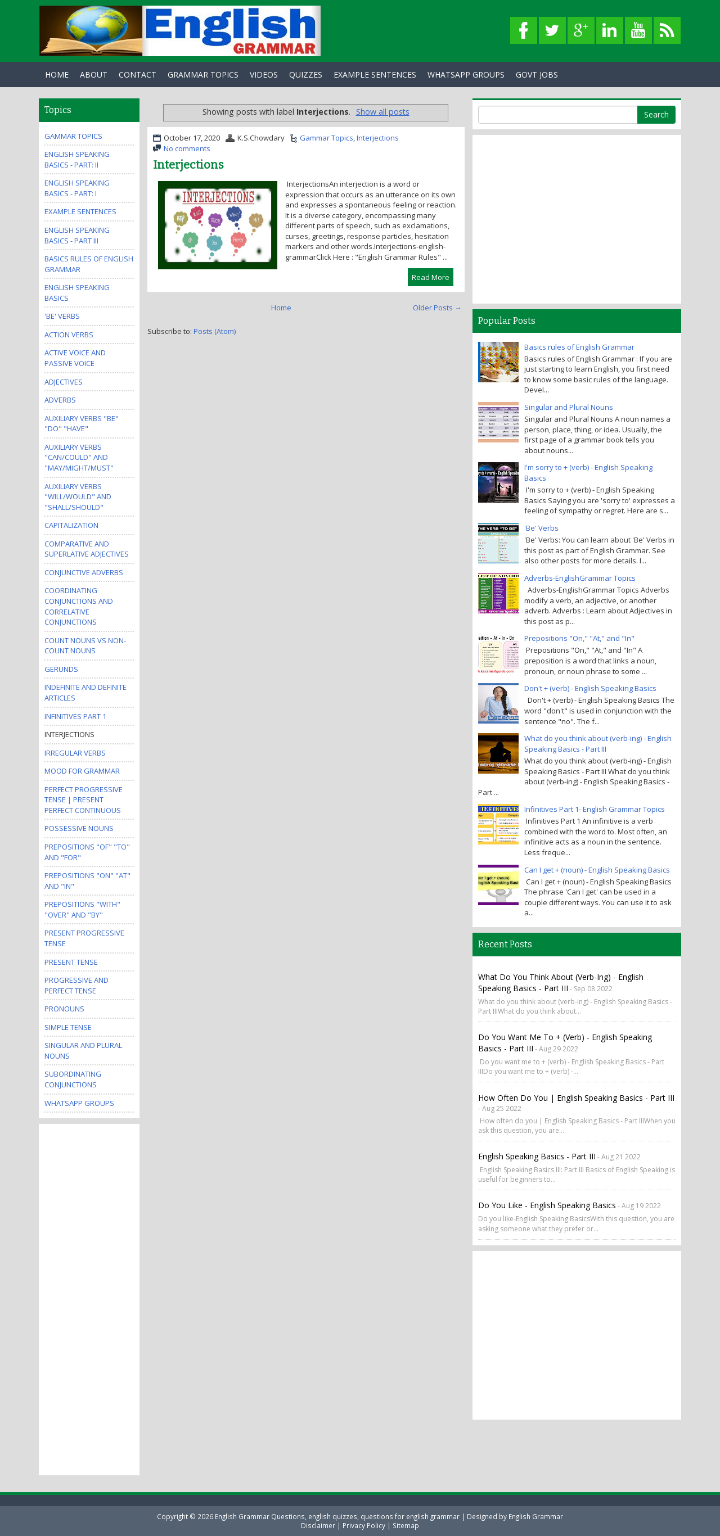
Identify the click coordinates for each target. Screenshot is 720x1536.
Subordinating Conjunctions (72, 1079)
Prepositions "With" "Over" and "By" (82, 909)
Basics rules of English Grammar (579, 347)
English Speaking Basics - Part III (77, 235)
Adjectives (63, 382)
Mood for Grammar (82, 771)
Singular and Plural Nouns (568, 407)
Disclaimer (318, 1525)
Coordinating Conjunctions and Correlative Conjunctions (78, 606)
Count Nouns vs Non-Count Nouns (85, 645)
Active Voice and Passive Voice (75, 357)
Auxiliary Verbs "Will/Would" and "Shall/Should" (77, 496)
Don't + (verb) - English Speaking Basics (590, 688)
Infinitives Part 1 (75, 716)
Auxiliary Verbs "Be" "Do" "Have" (81, 423)
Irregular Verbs (75, 753)
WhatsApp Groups (466, 74)
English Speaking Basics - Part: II (77, 159)
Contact (137, 74)
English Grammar (535, 1516)
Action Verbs (68, 334)
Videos (264, 74)
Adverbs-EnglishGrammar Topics (580, 578)
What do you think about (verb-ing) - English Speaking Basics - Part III (598, 743)
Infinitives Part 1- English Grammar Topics (594, 809)
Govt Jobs (537, 74)
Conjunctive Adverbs (83, 572)
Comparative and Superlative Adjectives (86, 549)
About (93, 74)
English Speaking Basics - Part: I (77, 188)
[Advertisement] (89, 1298)
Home (57, 74)
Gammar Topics (326, 138)
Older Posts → (437, 307)
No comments (187, 148)
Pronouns (64, 1009)
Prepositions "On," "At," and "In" (579, 638)
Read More (430, 277)
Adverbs (60, 400)
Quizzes (305, 74)
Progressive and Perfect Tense (76, 985)
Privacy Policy (364, 1525)
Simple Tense (68, 1027)
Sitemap (406, 1525)
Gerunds (61, 669)
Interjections (378, 138)
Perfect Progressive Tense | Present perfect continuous (83, 799)
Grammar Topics (203, 74)
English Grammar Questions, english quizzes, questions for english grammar (337, 1516)
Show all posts (383, 111)
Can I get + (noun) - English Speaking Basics (597, 870)
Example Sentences (375, 74)
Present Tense (71, 962)
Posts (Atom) (215, 331)
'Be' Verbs (62, 316)
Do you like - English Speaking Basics (547, 1205)
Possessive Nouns (79, 828)
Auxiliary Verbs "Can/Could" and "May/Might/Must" (79, 457)
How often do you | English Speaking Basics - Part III (576, 1097)
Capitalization (71, 525)
